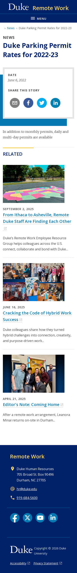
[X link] (27, 517)
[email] (15, 103)
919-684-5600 (27, 498)
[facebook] (28, 103)
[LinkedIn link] (53, 517)
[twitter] (42, 103)
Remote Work (27, 456)
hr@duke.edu (27, 489)
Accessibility (18, 563)
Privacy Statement (45, 563)
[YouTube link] (40, 517)
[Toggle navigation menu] (38, 18)
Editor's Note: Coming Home (31, 404)
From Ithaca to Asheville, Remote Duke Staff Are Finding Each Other (37, 218)
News (11, 28)
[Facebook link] (15, 517)
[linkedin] (55, 103)
